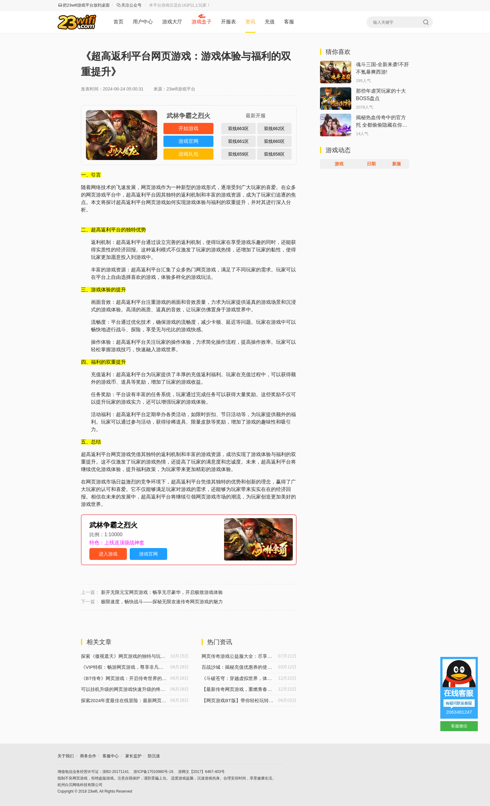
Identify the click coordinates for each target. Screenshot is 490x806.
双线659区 (238, 154)
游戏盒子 (202, 21)
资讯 (250, 21)
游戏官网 (188, 141)
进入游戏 (108, 553)
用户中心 (143, 21)
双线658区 (274, 154)
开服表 (228, 21)
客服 (289, 21)
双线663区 (238, 128)
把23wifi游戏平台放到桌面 (84, 5)
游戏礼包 (188, 154)
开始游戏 (188, 128)
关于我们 (66, 756)
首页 (118, 21)
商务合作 (88, 756)
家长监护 (133, 756)
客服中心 (110, 756)
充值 (270, 21)
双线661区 (238, 141)
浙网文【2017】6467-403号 (201, 772)
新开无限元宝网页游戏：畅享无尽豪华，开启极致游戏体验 (162, 592)
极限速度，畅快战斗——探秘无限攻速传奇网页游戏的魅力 (162, 601)
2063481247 (459, 712)
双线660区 (274, 141)
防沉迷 (154, 756)
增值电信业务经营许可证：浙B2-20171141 (93, 772)
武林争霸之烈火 (113, 525)
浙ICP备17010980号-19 (153, 772)
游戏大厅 (172, 21)
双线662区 (274, 128)
